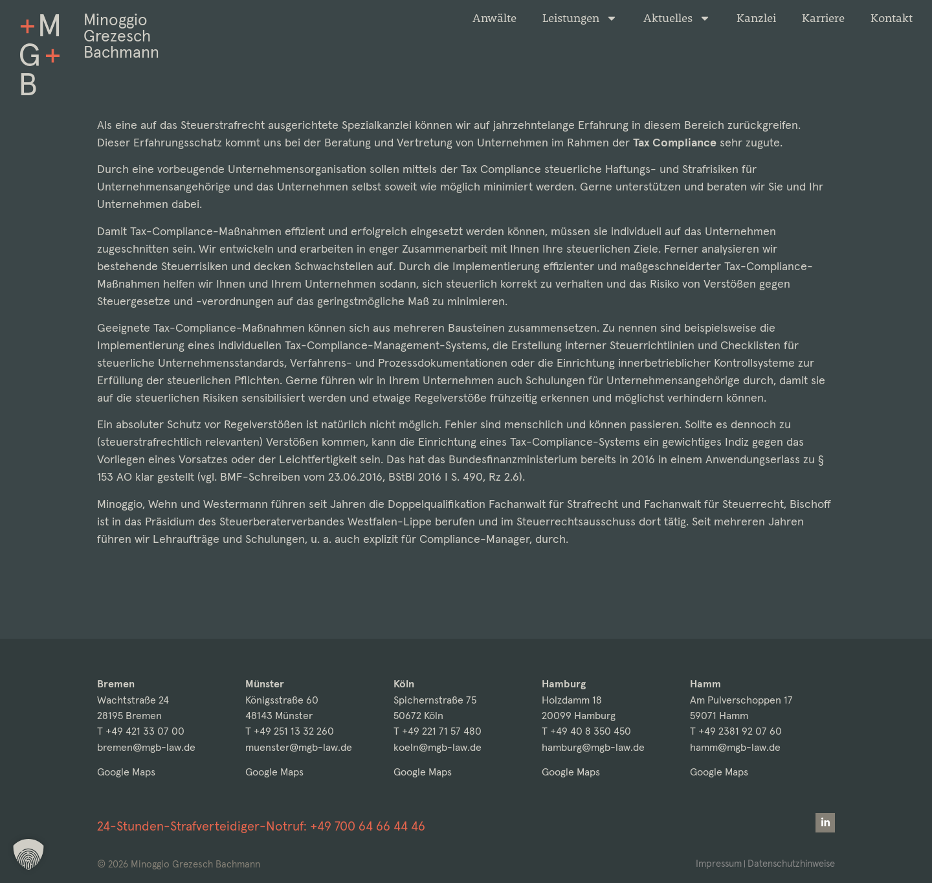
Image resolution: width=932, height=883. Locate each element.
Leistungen (579, 18)
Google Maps (126, 772)
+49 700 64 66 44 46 (367, 826)
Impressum (715, 863)
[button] (28, 854)
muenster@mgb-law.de (298, 747)
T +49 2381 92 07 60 (736, 731)
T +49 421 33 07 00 (140, 731)
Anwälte (494, 18)
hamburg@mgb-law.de (593, 747)
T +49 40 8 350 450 (586, 731)
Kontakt (892, 18)
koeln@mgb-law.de (438, 747)
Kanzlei (756, 18)
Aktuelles (677, 18)
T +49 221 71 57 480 (438, 731)
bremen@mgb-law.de (146, 747)
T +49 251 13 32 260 (289, 731)
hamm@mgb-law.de (735, 747)
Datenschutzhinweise (790, 863)
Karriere (823, 18)
